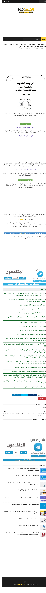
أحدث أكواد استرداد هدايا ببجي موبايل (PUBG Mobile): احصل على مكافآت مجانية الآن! (19, 518)
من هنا (21, 239)
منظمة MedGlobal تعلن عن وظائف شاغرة (27, 531)
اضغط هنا (18, 225)
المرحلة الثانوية (28, 55)
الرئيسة (41, 41)
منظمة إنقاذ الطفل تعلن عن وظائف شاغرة (30, 336)
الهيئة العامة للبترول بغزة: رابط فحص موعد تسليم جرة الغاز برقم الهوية (19, 503)
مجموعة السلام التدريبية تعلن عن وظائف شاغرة (29, 319)
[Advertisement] (23, 25)
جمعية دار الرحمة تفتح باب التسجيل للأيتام (30, 315)
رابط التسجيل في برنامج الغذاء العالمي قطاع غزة (25, 481)
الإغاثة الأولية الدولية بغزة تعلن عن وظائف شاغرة (28, 332)
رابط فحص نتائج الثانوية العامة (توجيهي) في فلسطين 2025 (25, 392)
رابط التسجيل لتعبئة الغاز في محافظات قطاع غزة (28, 328)
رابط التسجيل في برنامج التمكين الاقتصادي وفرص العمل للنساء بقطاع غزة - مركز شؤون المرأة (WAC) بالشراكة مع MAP (19, 539)
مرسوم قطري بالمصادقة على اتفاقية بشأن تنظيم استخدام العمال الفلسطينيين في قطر (21, 489)
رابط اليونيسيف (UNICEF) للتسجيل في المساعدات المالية (23, 510)
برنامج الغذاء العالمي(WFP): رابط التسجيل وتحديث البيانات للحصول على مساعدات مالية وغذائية (20, 475)
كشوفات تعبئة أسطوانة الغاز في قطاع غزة (30, 311)
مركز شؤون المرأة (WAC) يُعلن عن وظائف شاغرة (28, 340)
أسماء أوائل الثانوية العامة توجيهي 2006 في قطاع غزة (27, 373)
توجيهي (14, 55)
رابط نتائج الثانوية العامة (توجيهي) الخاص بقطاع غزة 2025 (26, 377)
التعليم (33, 55)
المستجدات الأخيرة (20, 55)
